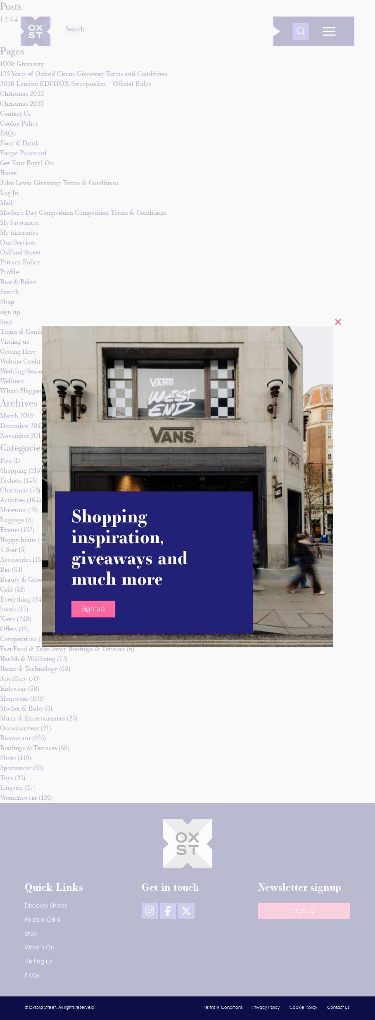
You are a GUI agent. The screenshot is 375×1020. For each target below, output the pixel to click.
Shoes (8, 758)
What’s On (40, 948)
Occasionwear (19, 728)
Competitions (18, 639)
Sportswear (15, 768)
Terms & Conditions (223, 1008)
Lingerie (11, 788)
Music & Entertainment (32, 719)
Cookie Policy (303, 1008)
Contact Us (338, 1008)
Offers (8, 629)
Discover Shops (45, 906)
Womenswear (18, 798)
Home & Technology (28, 669)
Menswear (14, 699)
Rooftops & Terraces (28, 748)
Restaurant (15, 738)
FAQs (32, 976)
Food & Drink (43, 920)
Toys (6, 778)
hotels (8, 609)
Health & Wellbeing (27, 659)
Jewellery (13, 679)
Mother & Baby (21, 709)
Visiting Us (38, 962)
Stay (31, 934)
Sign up (93, 199)
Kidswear (13, 689)
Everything (15, 600)
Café (6, 590)
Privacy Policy (266, 1008)
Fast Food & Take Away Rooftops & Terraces (62, 649)
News (7, 619)
